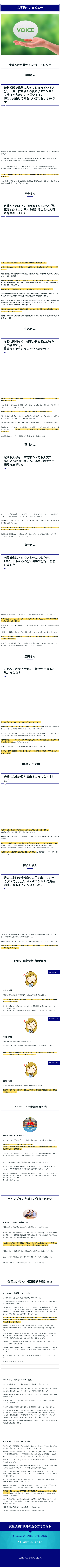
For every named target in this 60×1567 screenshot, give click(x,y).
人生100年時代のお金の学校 (30, 1542)
